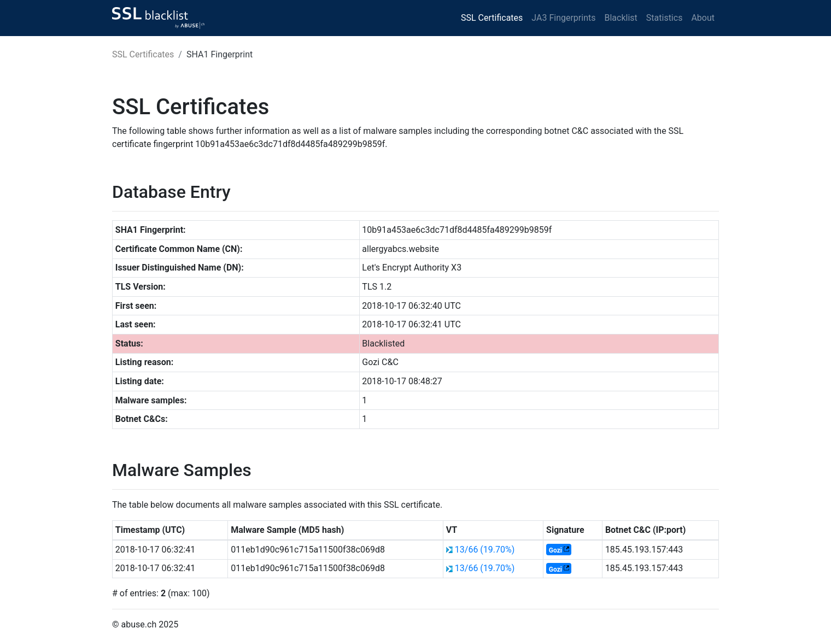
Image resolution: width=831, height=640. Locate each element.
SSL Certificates (492, 18)
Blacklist (620, 18)
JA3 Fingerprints (563, 18)
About (703, 18)
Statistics (664, 18)
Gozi (555, 550)
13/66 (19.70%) (485, 549)
